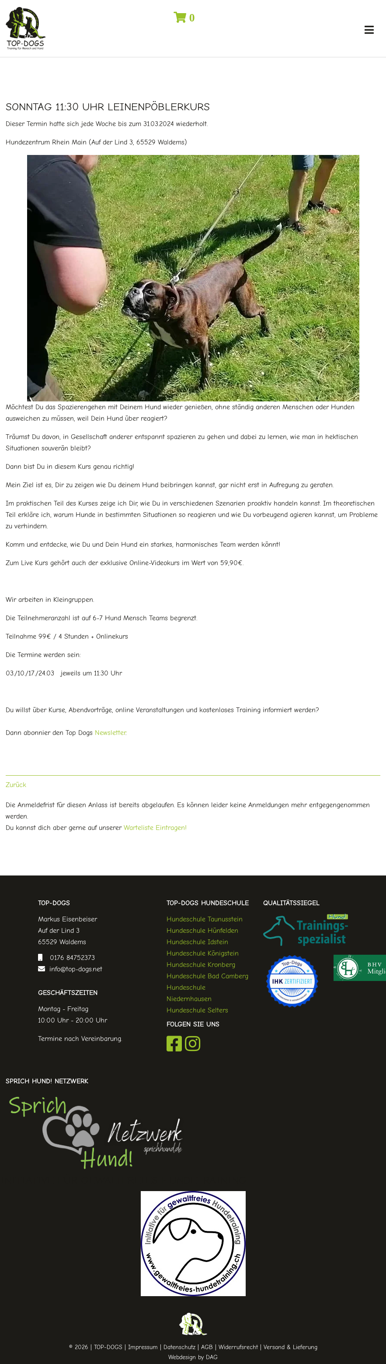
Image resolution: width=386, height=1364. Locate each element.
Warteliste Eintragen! (155, 828)
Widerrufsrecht (238, 1347)
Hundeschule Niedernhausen (189, 993)
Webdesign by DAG (193, 1357)
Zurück (16, 785)
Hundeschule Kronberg (201, 965)
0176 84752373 (70, 958)
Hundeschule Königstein (203, 953)
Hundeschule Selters (197, 1010)
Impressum (143, 1347)
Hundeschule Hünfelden (202, 931)
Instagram (192, 1043)
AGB (207, 1347)
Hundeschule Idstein (197, 942)
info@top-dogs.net (73, 969)
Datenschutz (179, 1347)
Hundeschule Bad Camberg (207, 976)
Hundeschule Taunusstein (205, 919)
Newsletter (110, 733)
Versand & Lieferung (290, 1347)
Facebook (174, 1043)
